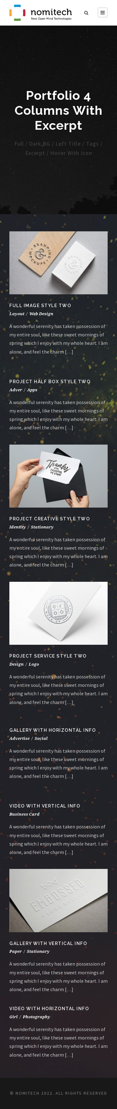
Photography (36, 1017)
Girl (13, 1017)
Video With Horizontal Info (49, 1008)
